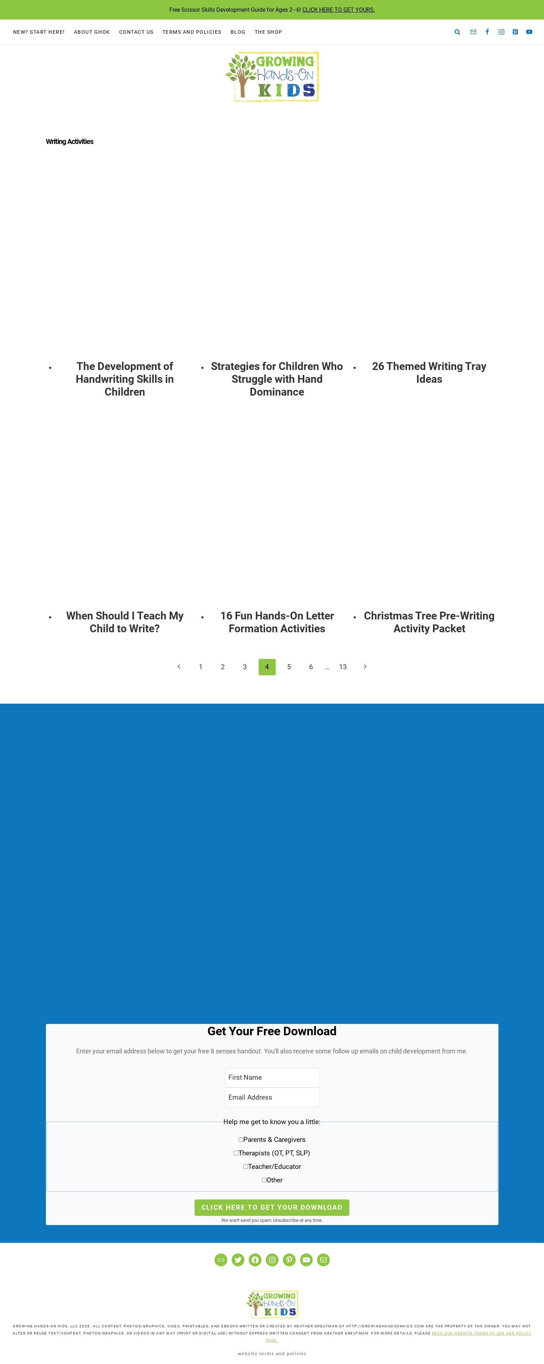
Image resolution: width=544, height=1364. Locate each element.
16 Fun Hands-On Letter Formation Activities (277, 622)
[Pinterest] (515, 32)
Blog (238, 32)
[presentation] (125, 262)
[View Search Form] (457, 32)
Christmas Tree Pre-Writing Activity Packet (429, 622)
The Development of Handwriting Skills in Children (125, 379)
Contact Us (136, 32)
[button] (272, 1153)
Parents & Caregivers (274, 1139)
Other (274, 1180)
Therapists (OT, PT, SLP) (274, 1153)
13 (343, 667)
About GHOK (92, 32)
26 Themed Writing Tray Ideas (429, 372)
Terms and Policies (192, 32)
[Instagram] (501, 32)
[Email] (474, 32)
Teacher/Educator (274, 1166)
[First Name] (272, 1078)
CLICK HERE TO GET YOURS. (338, 9)
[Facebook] (487, 32)
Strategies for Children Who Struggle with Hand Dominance (277, 379)
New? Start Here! (39, 32)
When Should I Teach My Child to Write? (125, 622)
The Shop (268, 32)
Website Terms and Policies (272, 1353)
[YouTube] (529, 32)
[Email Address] (272, 1097)
